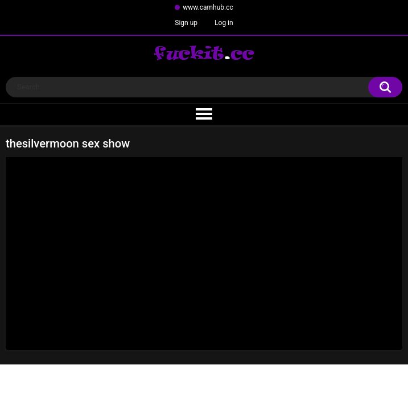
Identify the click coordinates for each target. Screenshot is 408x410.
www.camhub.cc (208, 7)
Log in (224, 23)
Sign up (186, 23)
